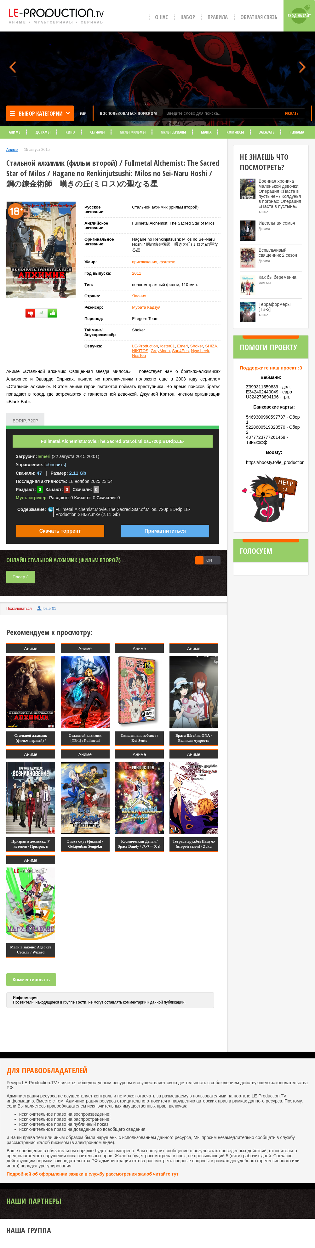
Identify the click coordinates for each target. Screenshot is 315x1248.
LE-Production (145, 346)
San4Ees (180, 350)
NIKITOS (140, 350)
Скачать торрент (60, 531)
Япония (139, 296)
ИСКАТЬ (292, 113)
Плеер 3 (21, 577)
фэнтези (167, 262)
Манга (206, 132)
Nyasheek (200, 350)
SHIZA (211, 346)
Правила (218, 17)
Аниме (14, 132)
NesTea (139, 355)
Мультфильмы (133, 132)
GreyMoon (160, 350)
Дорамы (42, 132)
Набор (187, 17)
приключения (144, 262)
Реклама (296, 132)
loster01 (167, 346)
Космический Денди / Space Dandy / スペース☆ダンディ (139, 846)
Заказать (266, 132)
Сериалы (97, 132)
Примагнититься (165, 531)
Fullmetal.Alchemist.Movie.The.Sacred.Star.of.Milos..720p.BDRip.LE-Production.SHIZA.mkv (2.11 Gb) (123, 512)
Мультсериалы (173, 132)
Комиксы (235, 132)
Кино (70, 132)
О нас (161, 17)
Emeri (182, 346)
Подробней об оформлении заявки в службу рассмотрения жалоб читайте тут (93, 1173)
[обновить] (55, 464)
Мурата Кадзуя (146, 307)
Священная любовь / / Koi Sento (139, 738)
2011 (136, 273)
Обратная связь (258, 17)
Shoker (196, 346)
